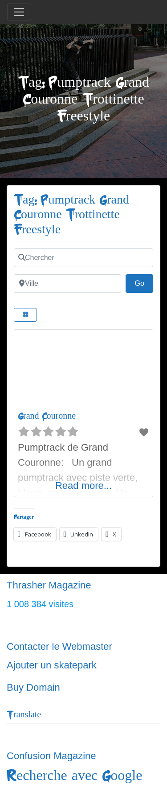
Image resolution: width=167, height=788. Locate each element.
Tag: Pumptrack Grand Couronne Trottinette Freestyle (71, 214)
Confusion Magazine (51, 755)
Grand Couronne (47, 415)
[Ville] (67, 283)
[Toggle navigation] (19, 12)
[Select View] (25, 315)
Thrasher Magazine (49, 585)
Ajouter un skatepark (52, 665)
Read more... (83, 485)
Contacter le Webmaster (59, 646)
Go (143, 282)
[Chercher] (83, 257)
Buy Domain (33, 687)
